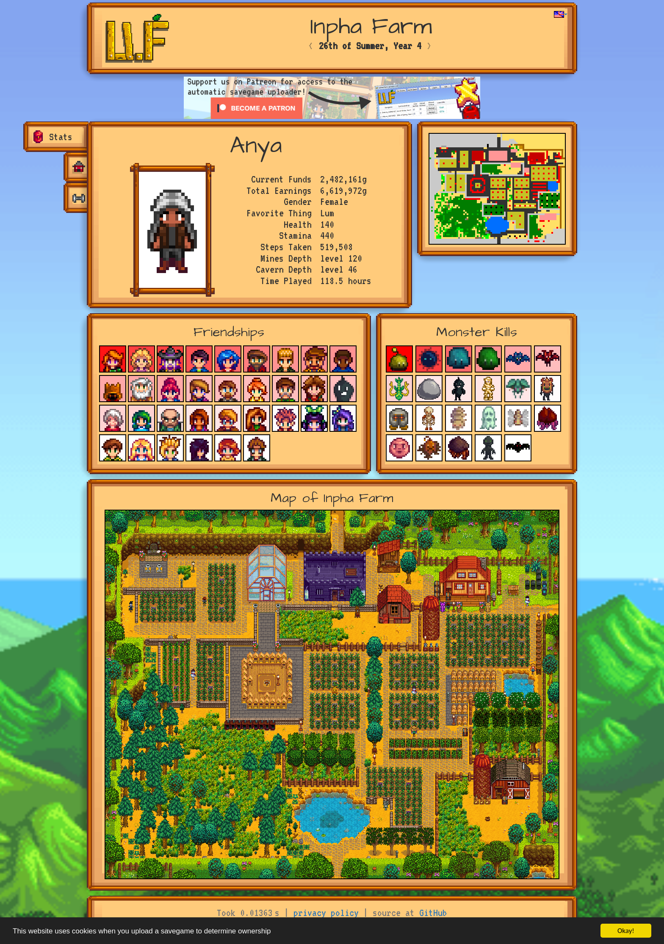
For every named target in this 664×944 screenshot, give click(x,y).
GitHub (433, 912)
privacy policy (326, 912)
